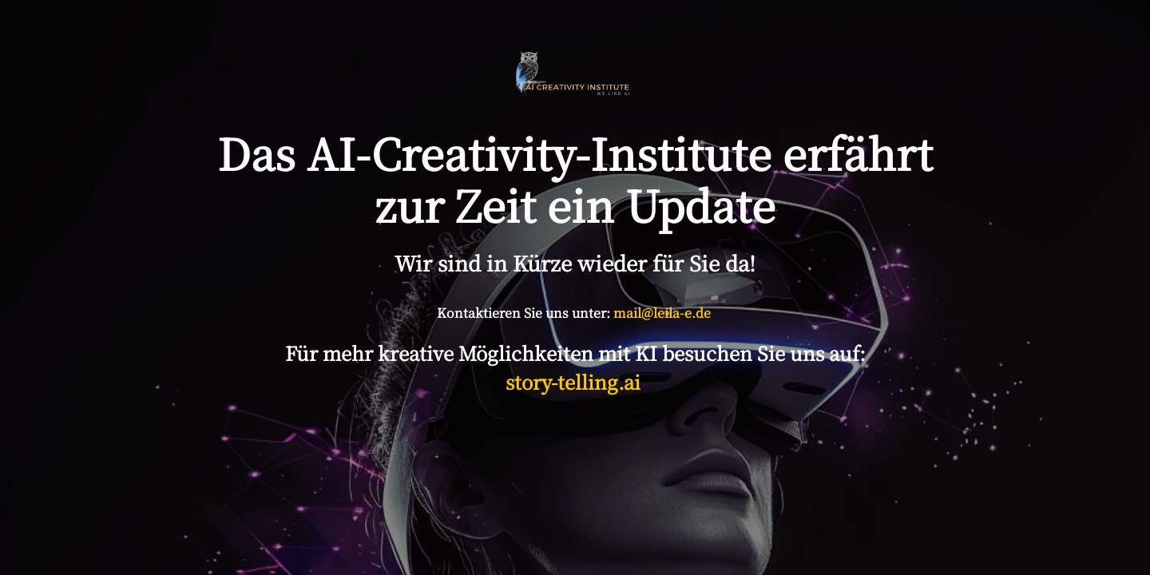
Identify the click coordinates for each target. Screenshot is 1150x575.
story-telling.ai (575, 381)
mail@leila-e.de (662, 312)
